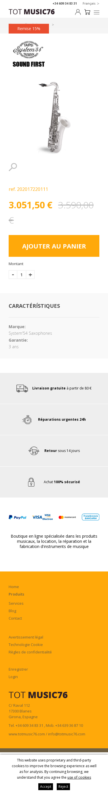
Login (13, 676)
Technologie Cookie (26, 644)
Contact (15, 618)
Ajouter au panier (54, 246)
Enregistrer (18, 669)
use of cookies (79, 777)
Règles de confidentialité (30, 652)
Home (14, 586)
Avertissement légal (26, 637)
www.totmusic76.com (27, 734)
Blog (12, 610)
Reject (63, 786)
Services (16, 603)
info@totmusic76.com (66, 734)
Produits (16, 594)
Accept (45, 786)
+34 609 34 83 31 (64, 3)
